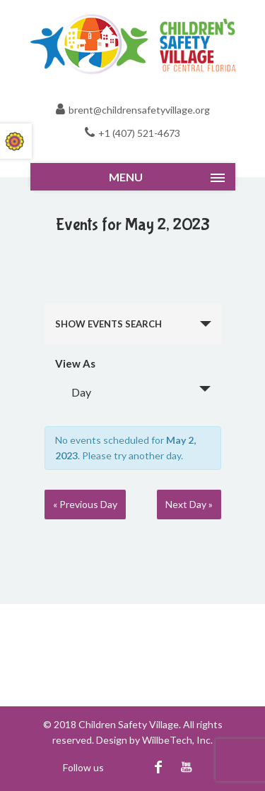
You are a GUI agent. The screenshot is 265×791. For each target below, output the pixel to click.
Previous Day (85, 504)
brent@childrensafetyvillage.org (139, 110)
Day (72, 392)
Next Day (189, 504)
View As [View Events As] (75, 363)
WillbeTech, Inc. (177, 740)
